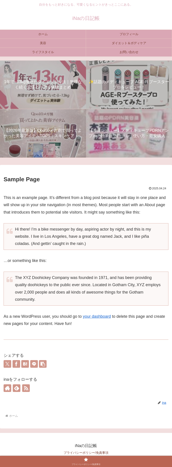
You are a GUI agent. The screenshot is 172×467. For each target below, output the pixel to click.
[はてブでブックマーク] (25, 364)
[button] (43, 364)
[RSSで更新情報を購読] (26, 388)
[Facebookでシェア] (16, 364)
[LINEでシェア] (34, 364)
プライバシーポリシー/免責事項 (86, 452)
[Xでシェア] (7, 364)
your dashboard (97, 316)
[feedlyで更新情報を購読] (16, 388)
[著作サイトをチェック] (7, 388)
